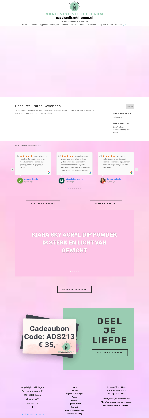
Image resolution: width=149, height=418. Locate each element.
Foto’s (73, 25)
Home (24, 25)
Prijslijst (81, 25)
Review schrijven (106, 132)
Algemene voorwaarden (74, 339)
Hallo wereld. (118, 46)
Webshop (92, 25)
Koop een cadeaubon (110, 282)
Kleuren (65, 25)
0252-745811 (124, 334)
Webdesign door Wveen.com (33, 343)
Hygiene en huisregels (74, 323)
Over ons (33, 25)
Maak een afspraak (43, 132)
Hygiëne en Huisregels (49, 25)
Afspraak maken (105, 25)
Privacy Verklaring (74, 343)
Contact (118, 25)
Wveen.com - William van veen (11, 416)
